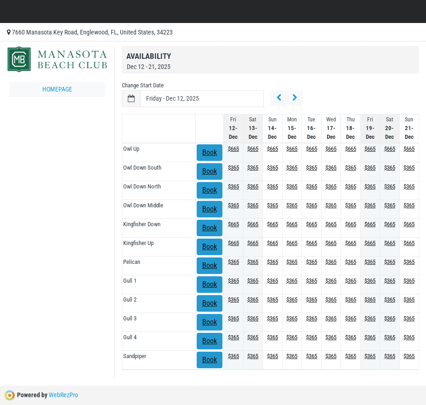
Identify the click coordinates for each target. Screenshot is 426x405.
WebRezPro (63, 395)
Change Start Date (143, 85)
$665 (233, 148)
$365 (233, 167)
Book (209, 152)
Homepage (57, 89)
